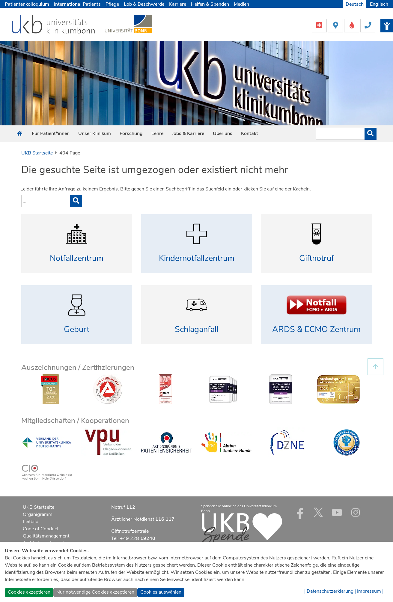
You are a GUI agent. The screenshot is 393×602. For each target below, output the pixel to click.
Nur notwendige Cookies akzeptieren (95, 592)
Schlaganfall (196, 329)
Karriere (177, 4)
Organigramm (37, 514)
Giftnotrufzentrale (130, 531)
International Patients (77, 4)
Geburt (76, 329)
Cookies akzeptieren (29, 592)
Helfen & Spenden (210, 4)
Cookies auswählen (160, 592)
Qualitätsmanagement (46, 536)
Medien (241, 4)
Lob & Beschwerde (144, 4)
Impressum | (370, 591)
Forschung (131, 133)
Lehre (157, 133)
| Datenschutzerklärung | (330, 591)
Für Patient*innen (51, 133)
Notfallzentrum (76, 258)
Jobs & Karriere (188, 133)
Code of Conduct (40, 529)
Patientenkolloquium (27, 4)
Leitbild (30, 521)
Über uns (222, 133)
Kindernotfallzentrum (196, 258)
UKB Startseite (37, 153)
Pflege (112, 4)
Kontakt (249, 133)
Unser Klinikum (94, 133)
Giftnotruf (316, 258)
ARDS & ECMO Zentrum (316, 329)
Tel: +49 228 (133, 538)
